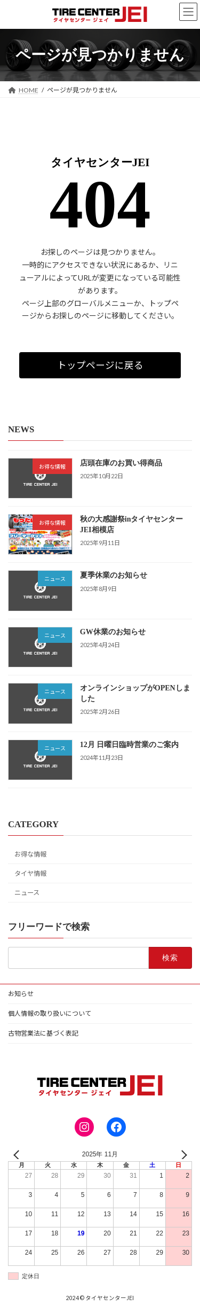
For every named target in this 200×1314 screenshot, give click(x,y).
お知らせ (21, 994)
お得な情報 (30, 855)
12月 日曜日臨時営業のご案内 (129, 745)
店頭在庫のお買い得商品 (121, 463)
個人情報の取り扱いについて (49, 1013)
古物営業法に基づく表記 (43, 1033)
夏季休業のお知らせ (113, 576)
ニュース (26, 893)
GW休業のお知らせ (113, 632)
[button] (100, 365)
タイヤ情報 (30, 874)
